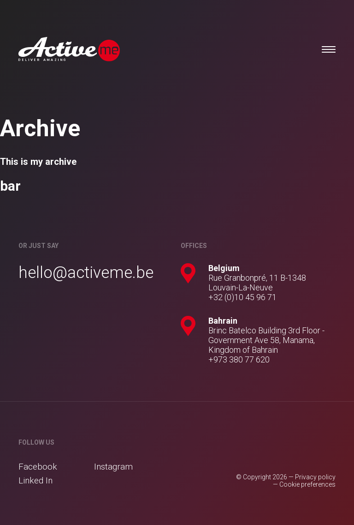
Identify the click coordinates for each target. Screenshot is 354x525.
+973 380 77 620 (239, 359)
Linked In (35, 480)
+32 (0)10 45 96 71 (242, 297)
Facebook (37, 466)
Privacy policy (315, 477)
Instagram (113, 466)
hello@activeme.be (85, 272)
